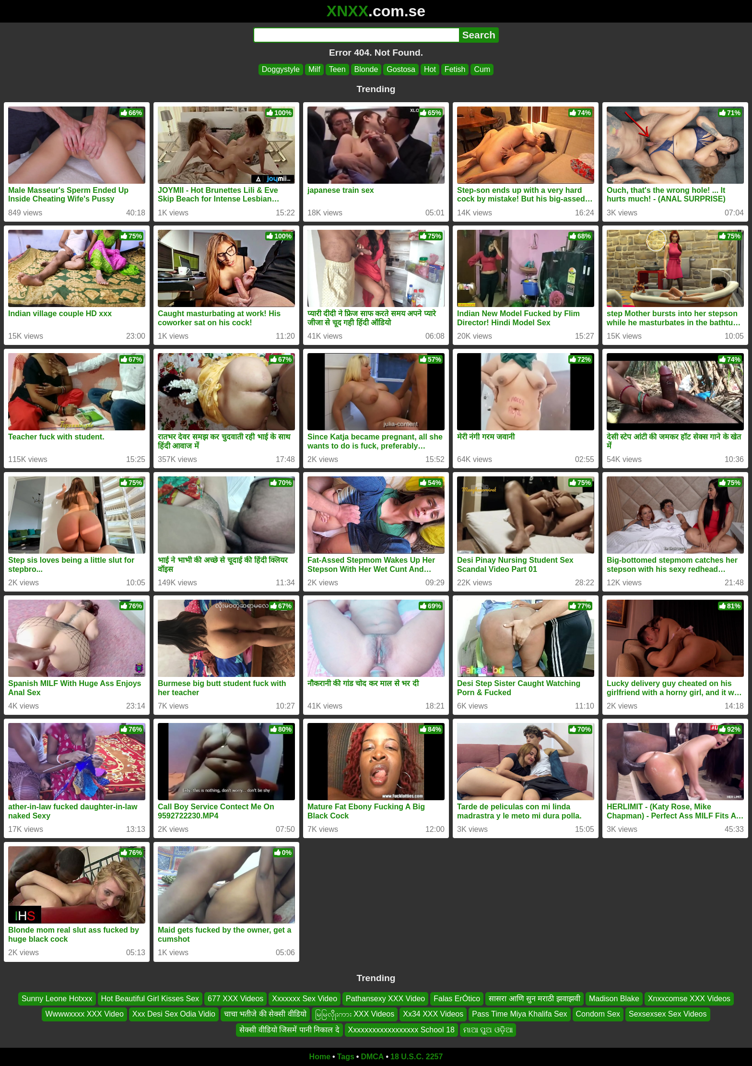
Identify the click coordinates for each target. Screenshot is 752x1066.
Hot (430, 69)
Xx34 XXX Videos (433, 1014)
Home (319, 1057)
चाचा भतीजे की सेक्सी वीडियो (265, 1014)
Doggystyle (281, 69)
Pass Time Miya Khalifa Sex (519, 1014)
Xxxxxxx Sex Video (304, 999)
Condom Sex (598, 1014)
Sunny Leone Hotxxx (57, 999)
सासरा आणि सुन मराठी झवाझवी (534, 999)
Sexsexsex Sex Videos (667, 1014)
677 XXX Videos (235, 999)
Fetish (455, 69)
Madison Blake (614, 999)
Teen (337, 69)
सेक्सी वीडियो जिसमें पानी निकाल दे (289, 1030)
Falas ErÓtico (457, 999)
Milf (314, 69)
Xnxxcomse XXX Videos (689, 999)
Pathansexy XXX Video (385, 999)
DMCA (372, 1057)
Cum (482, 69)
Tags (345, 1057)
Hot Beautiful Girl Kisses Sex (150, 999)
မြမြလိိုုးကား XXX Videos (355, 1014)
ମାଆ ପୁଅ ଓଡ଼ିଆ (488, 1030)
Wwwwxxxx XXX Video (84, 1014)
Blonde (366, 69)
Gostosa (401, 69)
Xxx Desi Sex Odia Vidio (173, 1014)
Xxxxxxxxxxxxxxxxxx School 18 (401, 1030)
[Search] (356, 35)
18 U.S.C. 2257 (416, 1057)
